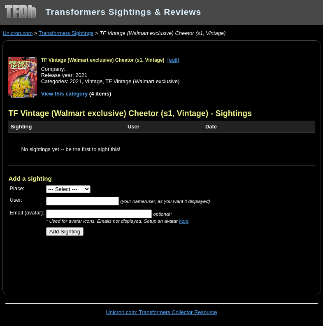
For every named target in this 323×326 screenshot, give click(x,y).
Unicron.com (17, 33)
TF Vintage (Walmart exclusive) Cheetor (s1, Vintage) (103, 60)
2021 (76, 81)
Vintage (94, 81)
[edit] (173, 60)
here (183, 221)
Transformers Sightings (66, 33)
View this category (64, 94)
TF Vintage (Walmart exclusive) (142, 81)
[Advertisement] (104, 262)
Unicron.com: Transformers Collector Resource (161, 312)
